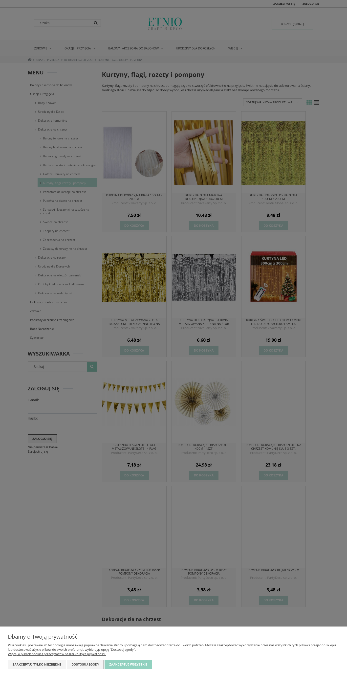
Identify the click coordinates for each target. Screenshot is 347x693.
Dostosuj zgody (85, 665)
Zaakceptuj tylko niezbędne (37, 665)
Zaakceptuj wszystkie (128, 665)
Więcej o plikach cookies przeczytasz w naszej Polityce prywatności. (57, 654)
